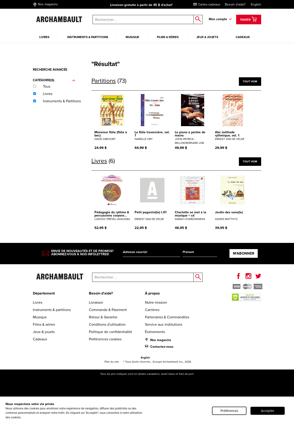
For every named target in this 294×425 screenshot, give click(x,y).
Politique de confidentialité (110, 331)
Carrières (152, 309)
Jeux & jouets (207, 37)
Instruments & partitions (87, 37)
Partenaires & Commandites (167, 317)
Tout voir (250, 81)
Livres (44, 37)
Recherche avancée (50, 69)
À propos (152, 293)
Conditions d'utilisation (107, 324)
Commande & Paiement (108, 309)
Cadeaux (243, 37)
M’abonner (243, 253)
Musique (132, 37)
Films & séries (168, 37)
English (256, 4)
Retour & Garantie (103, 317)
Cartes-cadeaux (206, 4)
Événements (155, 331)
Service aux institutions (163, 324)
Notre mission (156, 302)
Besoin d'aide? (235, 4)
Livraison (96, 302)
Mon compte (218, 19)
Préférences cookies (105, 339)
